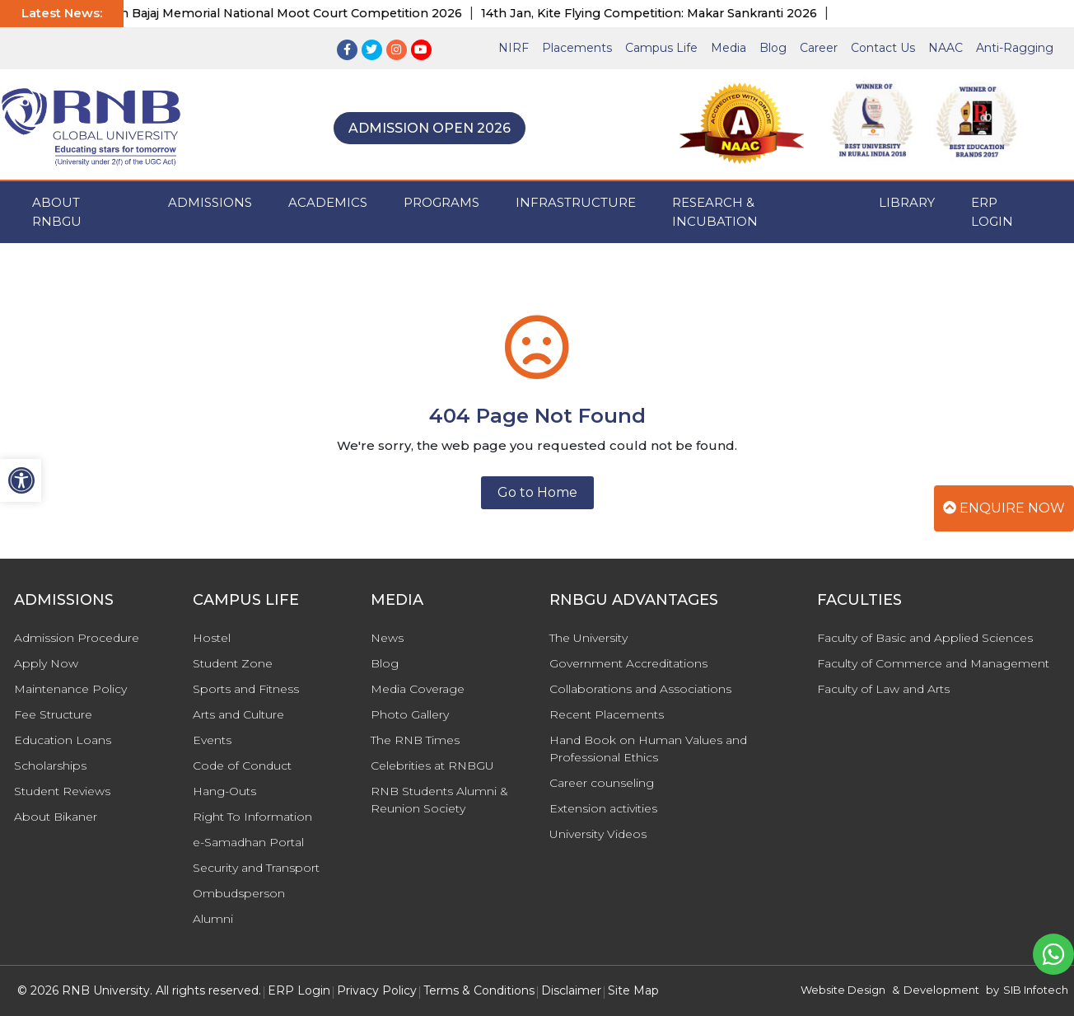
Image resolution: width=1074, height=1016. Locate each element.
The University (588, 637)
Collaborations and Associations (640, 688)
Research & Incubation (715, 211)
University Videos (598, 833)
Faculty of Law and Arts (883, 688)
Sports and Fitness (246, 688)
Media (728, 47)
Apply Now (46, 663)
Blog (773, 47)
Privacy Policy (377, 990)
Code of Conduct (242, 765)
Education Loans (62, 740)
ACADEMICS (327, 202)
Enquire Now (1004, 508)
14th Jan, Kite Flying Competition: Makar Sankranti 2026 (658, 13)
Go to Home (537, 492)
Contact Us (883, 47)
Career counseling (601, 782)
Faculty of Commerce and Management (933, 663)
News (387, 637)
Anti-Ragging (1014, 47)
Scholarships (50, 765)
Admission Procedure (76, 637)
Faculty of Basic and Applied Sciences (925, 637)
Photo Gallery (410, 714)
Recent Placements (606, 714)
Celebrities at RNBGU (432, 765)
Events (212, 740)
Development (941, 989)
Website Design (843, 989)
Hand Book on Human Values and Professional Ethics (648, 749)
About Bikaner (55, 816)
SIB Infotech (1035, 989)
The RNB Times (415, 740)
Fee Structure (53, 714)
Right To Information (252, 816)
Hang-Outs (224, 791)
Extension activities (603, 808)
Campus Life (661, 47)
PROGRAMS (441, 202)
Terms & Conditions (479, 990)
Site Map (633, 990)
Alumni (213, 918)
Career (819, 47)
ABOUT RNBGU (57, 211)
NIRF (513, 47)
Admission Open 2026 (429, 128)
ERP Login (992, 211)
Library (907, 202)
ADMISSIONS (210, 202)
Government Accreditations (628, 663)
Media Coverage (418, 688)
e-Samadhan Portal (248, 842)
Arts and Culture (238, 714)
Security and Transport (256, 867)
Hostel (212, 637)
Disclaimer (571, 990)
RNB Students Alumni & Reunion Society (439, 800)
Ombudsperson (239, 893)
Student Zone (233, 663)
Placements (577, 47)
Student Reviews (62, 791)
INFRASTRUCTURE (576, 202)
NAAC (945, 47)
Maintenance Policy (70, 688)
